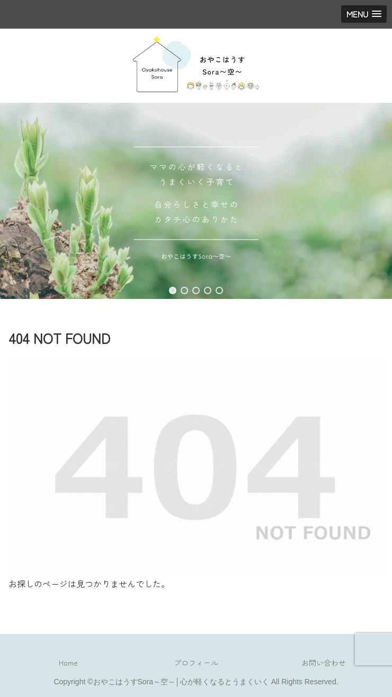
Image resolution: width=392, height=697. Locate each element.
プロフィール (196, 662)
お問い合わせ (323, 662)
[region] (196, 201)
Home (68, 662)
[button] (172, 290)
